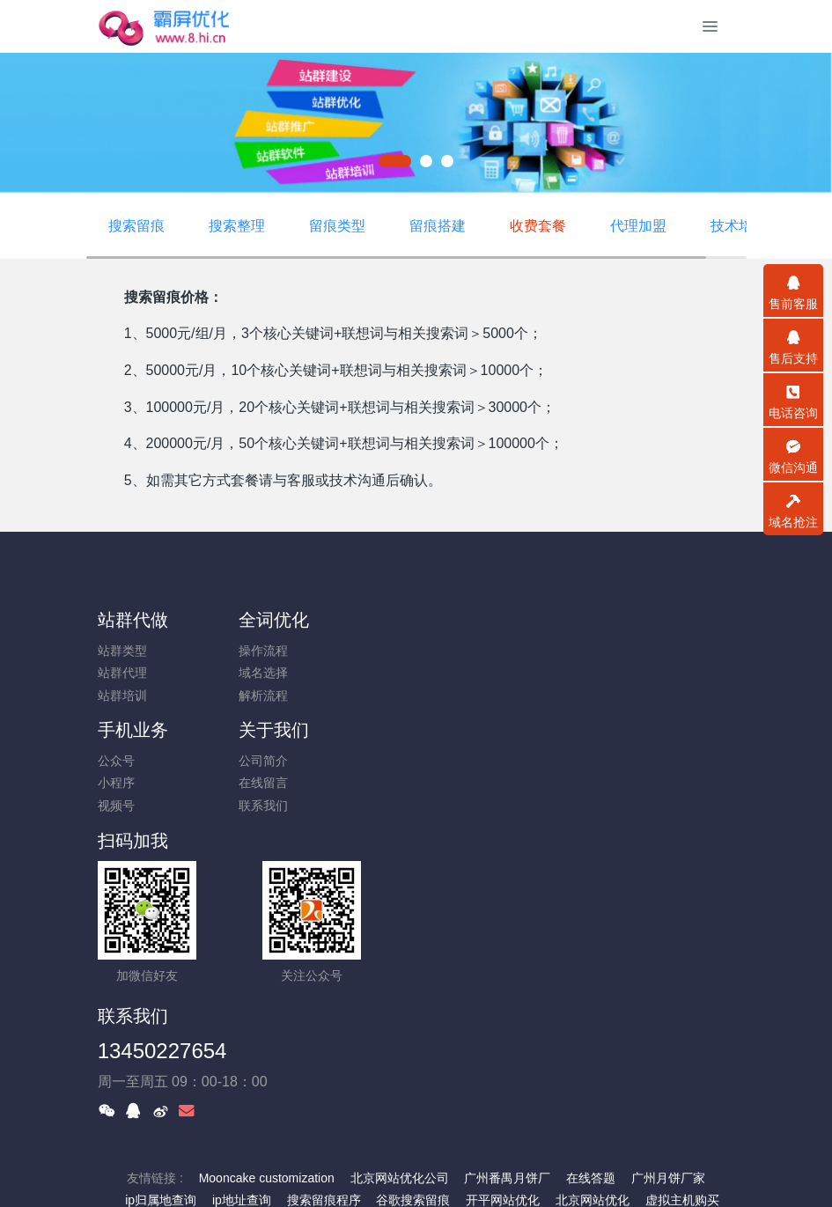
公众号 (446, 651)
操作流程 (287, 651)
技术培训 (739, 225)
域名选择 (287, 673)
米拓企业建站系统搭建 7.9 (406, 1169)
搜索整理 (237, 225)
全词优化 (297, 619)
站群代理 (122, 673)
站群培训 (122, 695)
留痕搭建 (437, 225)
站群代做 (133, 619)
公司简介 (617, 651)
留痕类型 (337, 225)
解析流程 (287, 695)
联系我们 (617, 695)
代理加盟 (638, 225)
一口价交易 (392, 1123)
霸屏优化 (356, 1078)
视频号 (446, 695)
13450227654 (492, 771)
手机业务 (463, 619)
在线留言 (617, 673)
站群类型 (122, 651)
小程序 (446, 673)
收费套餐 (538, 225)
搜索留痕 (136, 225)
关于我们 (628, 619)
